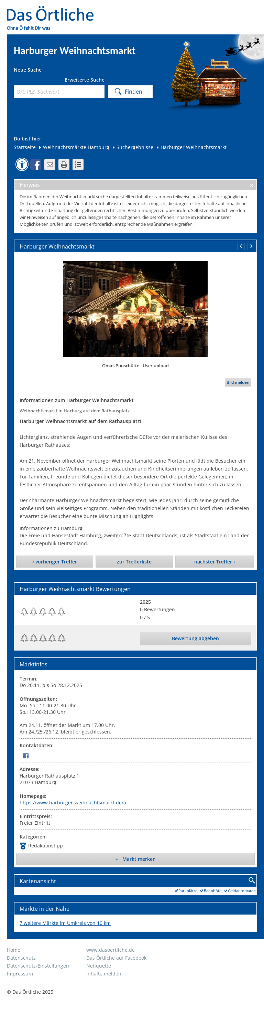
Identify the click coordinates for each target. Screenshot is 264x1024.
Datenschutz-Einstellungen (38, 965)
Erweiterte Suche (84, 80)
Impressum (20, 973)
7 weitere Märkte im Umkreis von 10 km (65, 923)
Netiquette (98, 965)
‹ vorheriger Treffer (54, 561)
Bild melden (238, 382)
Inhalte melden (103, 973)
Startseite (25, 147)
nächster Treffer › (214, 561)
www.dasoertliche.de (110, 950)
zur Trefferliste (134, 561)
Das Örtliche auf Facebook (116, 957)
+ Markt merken (136, 859)
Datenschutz (21, 957)
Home (13, 950)
